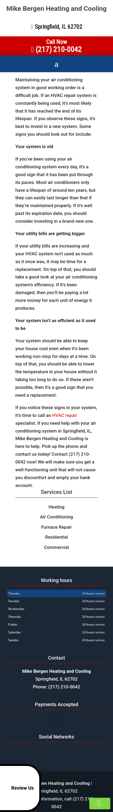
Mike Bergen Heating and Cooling (56, 8)
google (50, 750)
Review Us (18, 788)
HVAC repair (64, 415)
